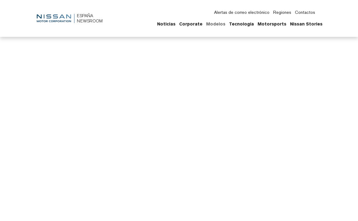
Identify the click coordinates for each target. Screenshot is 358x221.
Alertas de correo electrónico (241, 12)
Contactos (305, 12)
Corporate (190, 24)
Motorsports (272, 24)
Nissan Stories (306, 24)
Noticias (166, 24)
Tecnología (241, 24)
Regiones (282, 12)
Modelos (215, 24)
